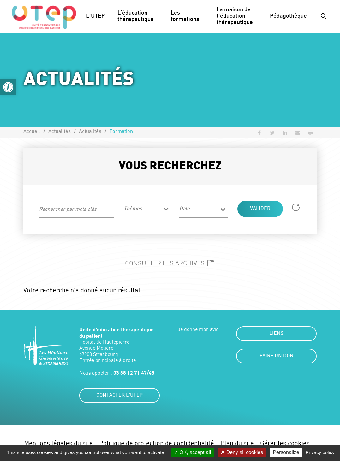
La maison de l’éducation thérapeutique (235, 16)
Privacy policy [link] (320, 452)
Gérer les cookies (285, 443)
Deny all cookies (242, 452)
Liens (276, 333)
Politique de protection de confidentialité (156, 443)
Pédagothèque (288, 16)
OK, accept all (192, 452)
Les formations (185, 16)
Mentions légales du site (58, 443)
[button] (8, 87)
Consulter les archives (165, 263)
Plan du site (237, 443)
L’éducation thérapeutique (135, 16)
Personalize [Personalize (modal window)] (286, 452)
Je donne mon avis (198, 329)
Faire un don (276, 356)
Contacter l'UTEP (119, 395)
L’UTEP (95, 16)
